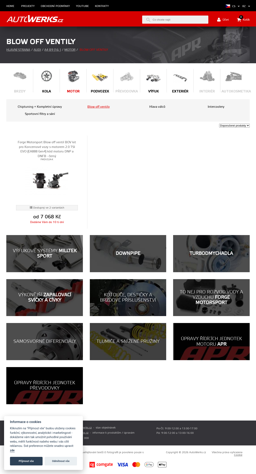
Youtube (82, 6)
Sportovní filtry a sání (40, 114)
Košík (243, 19)
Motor (69, 49)
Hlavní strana (18, 49)
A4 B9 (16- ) (52, 49)
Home (10, 6)
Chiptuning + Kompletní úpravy (40, 107)
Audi (37, 49)
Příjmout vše (26, 461)
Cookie (238, 455)
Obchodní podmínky (55, 6)
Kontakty (102, 6)
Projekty (28, 6)
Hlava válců (157, 107)
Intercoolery (216, 107)
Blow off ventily (98, 107)
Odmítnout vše (61, 461)
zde (12, 450)
